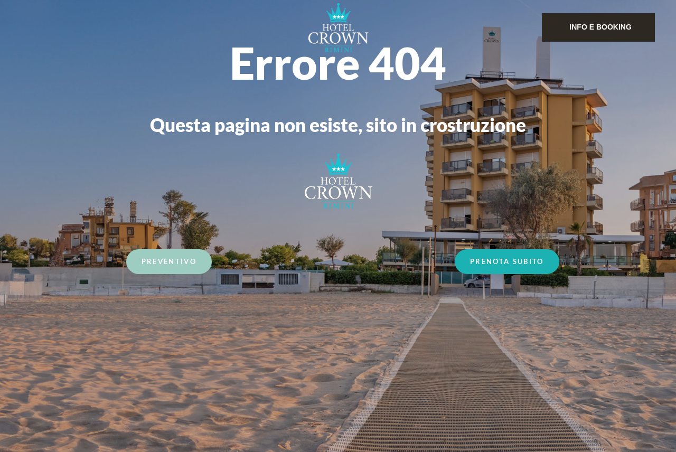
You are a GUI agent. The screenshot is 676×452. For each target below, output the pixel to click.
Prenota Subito (507, 263)
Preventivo (169, 263)
